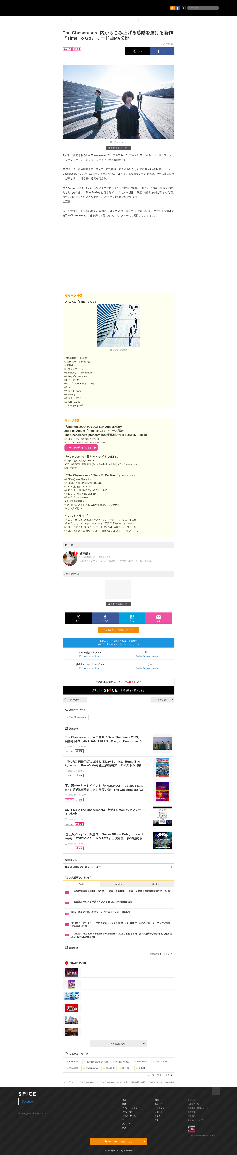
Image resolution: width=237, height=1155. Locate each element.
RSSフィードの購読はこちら (121, 630)
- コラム (157, 1116)
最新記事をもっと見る (161, 954)
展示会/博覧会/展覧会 (96, 1061)
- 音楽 (123, 1100)
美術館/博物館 (121, 1061)
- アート (124, 1120)
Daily (81, 884)
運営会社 (191, 1100)
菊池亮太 (125, 1068)
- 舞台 (123, 1104)
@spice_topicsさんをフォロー (33, 1113)
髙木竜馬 (109, 1068)
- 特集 (156, 1120)
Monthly (156, 884)
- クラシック (126, 1112)
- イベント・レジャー (130, 1108)
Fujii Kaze (73, 1061)
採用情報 (191, 1112)
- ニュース (158, 1104)
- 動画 (156, 1100)
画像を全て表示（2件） (118, 148)
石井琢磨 (72, 1068)
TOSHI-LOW (90, 1068)
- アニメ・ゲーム (128, 1116)
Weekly (118, 884)
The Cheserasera (77, 717)
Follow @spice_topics (90, 656)
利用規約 (191, 1116)
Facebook (28, 1101)
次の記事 (165, 699)
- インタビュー (160, 1108)
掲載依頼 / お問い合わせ (198, 1108)
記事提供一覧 (193, 1104)
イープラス (69, 1082)
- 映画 (123, 1128)
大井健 (140, 1068)
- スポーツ (125, 1124)
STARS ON (160, 1061)
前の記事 (71, 699)
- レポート (158, 1112)
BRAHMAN (141, 1061)
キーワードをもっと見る (160, 1075)
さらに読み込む (128, 1044)
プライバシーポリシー (197, 1120)
